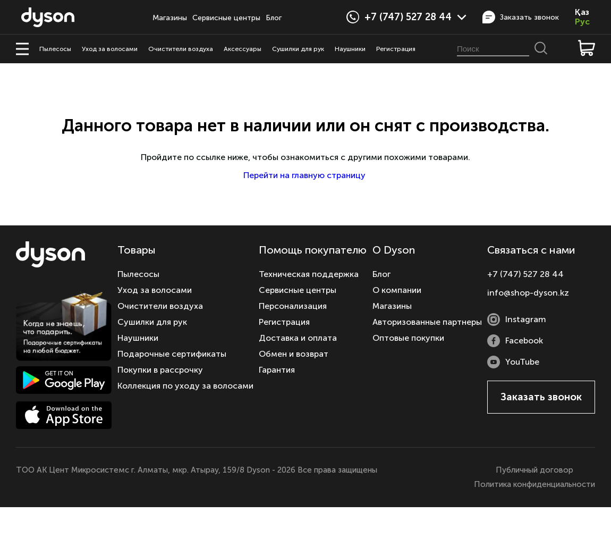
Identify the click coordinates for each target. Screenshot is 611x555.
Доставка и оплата (298, 338)
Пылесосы (55, 49)
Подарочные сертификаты (171, 354)
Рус (582, 22)
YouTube (513, 362)
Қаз (582, 12)
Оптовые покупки (408, 338)
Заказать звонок (520, 17)
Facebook (515, 340)
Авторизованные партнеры (427, 322)
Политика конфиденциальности (534, 484)
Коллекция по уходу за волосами (185, 386)
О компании (396, 290)
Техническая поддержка (309, 274)
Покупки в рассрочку (160, 370)
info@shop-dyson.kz (528, 293)
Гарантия (277, 370)
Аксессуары (242, 49)
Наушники (350, 49)
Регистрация (395, 49)
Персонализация (293, 306)
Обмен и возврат (293, 354)
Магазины (169, 17)
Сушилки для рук (298, 49)
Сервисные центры (226, 17)
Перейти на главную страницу (305, 175)
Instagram (516, 319)
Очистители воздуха (180, 49)
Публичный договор (534, 470)
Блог (274, 17)
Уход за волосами (110, 49)
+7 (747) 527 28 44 (415, 17)
